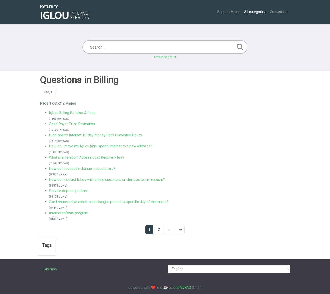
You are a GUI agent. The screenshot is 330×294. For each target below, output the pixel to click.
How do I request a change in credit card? (82, 168)
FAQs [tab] (48, 92)
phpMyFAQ (182, 287)
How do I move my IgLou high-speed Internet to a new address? (100, 146)
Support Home (228, 12)
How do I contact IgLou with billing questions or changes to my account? (107, 179)
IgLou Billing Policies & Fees (72, 112)
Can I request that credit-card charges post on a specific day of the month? (108, 202)
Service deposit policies (68, 191)
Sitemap (50, 269)
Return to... (65, 12)
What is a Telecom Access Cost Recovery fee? (86, 157)
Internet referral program (68, 213)
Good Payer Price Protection (72, 124)
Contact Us (278, 12)
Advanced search (165, 57)
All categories (255, 12)
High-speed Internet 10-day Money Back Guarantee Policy (95, 135)
